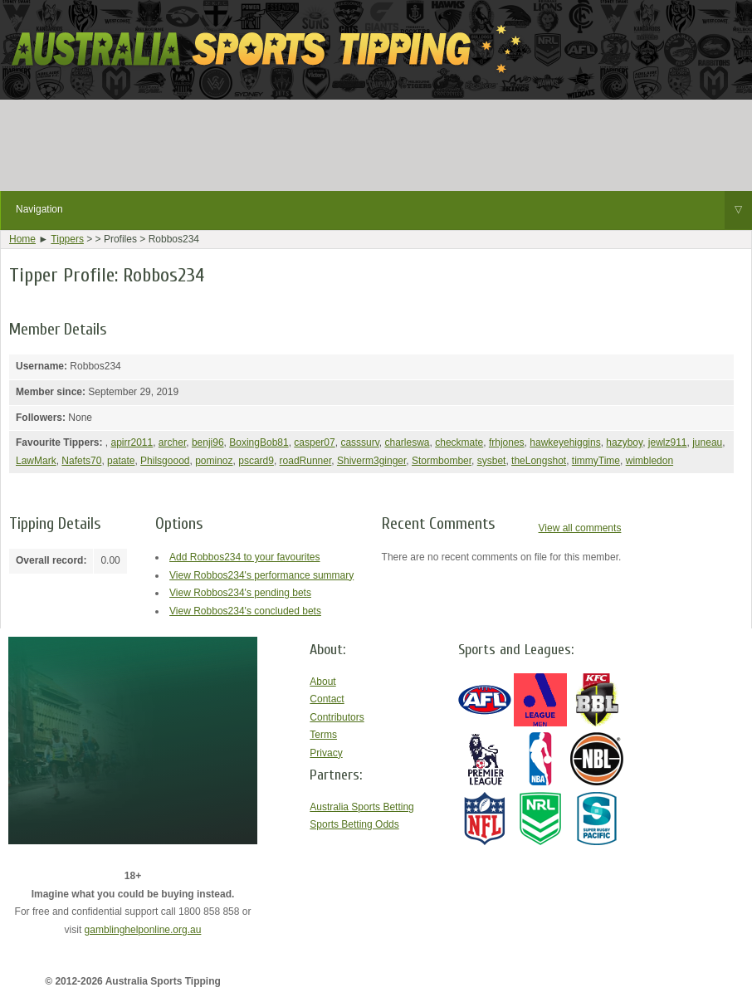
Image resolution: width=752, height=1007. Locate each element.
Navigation (384, 210)
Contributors (337, 717)
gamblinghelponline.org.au (143, 930)
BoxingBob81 (258, 442)
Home (22, 239)
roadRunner (306, 461)
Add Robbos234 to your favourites (244, 557)
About (322, 681)
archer (172, 442)
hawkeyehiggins (565, 442)
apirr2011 (131, 442)
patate (120, 461)
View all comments (580, 528)
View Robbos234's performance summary (261, 575)
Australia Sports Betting (361, 807)
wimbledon (649, 461)
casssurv (359, 442)
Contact (327, 699)
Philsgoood (164, 461)
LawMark (36, 461)
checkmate (459, 442)
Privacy (326, 753)
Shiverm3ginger (371, 461)
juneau (707, 442)
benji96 (208, 442)
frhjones (507, 442)
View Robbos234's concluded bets (245, 611)
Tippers (67, 239)
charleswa (407, 442)
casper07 (314, 442)
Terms (323, 735)
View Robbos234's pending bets (240, 593)
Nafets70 (81, 461)
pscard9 (256, 461)
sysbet (491, 461)
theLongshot (538, 461)
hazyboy (624, 442)
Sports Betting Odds (354, 824)
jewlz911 (667, 442)
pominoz (213, 461)
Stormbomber (441, 461)
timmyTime (596, 461)
